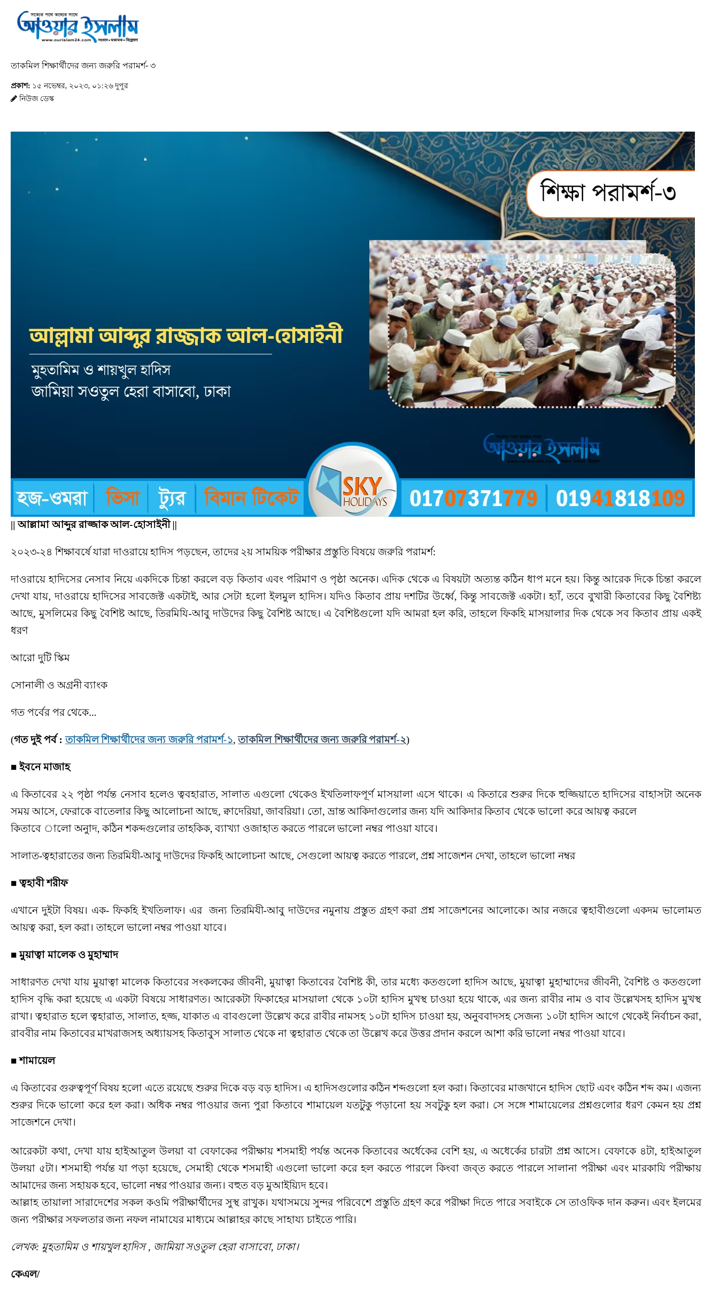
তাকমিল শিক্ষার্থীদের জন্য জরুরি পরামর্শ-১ (149, 739)
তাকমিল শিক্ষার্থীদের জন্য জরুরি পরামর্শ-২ (322, 739)
